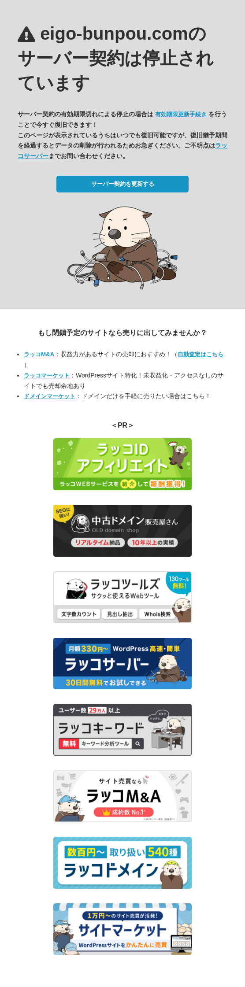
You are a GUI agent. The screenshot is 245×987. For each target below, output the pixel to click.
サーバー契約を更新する (122, 184)
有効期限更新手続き (181, 114)
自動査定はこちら (200, 354)
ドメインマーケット (49, 396)
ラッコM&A (39, 354)
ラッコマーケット (47, 375)
